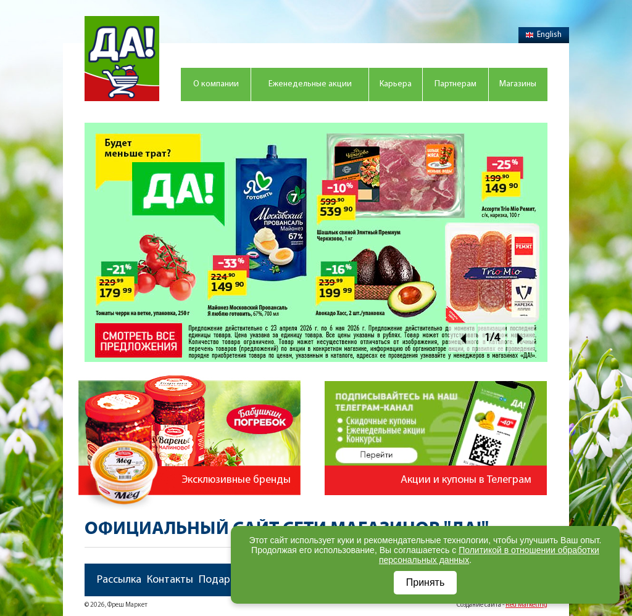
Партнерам (455, 84)
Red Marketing (526, 605)
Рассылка (119, 580)
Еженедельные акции (310, 84)
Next (520, 338)
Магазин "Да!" (122, 58)
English (544, 35)
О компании (216, 84)
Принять (425, 582)
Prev (462, 338)
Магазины (517, 84)
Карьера (396, 84)
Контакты (170, 580)
